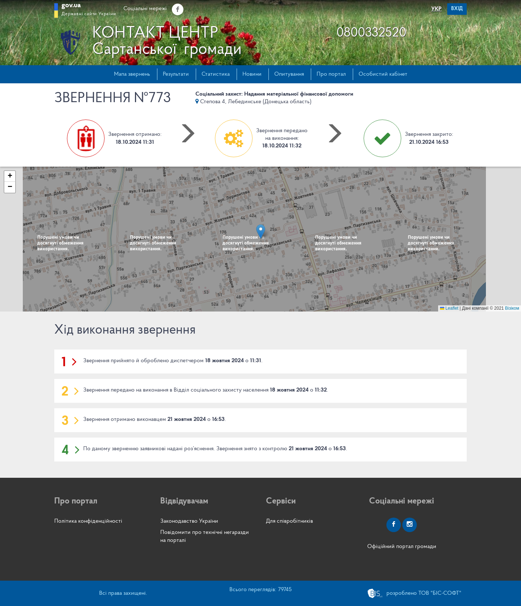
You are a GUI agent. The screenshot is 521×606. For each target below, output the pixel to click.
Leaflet (449, 308)
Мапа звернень (132, 74)
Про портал (331, 74)
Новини (252, 74)
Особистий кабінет (383, 74)
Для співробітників (289, 521)
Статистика (216, 74)
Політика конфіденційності (88, 521)
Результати (176, 74)
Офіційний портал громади (401, 546)
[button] (260, 231)
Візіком (512, 308)
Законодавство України (189, 521)
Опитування (289, 74)
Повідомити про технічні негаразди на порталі (204, 536)
